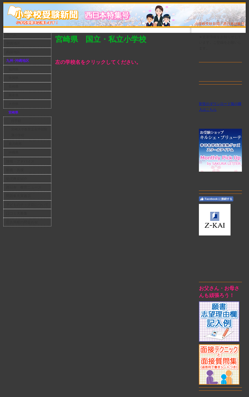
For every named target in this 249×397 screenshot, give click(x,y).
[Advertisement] (221, 259)
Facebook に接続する (216, 199)
